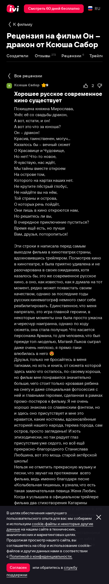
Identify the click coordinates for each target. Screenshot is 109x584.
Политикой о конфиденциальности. (41, 556)
